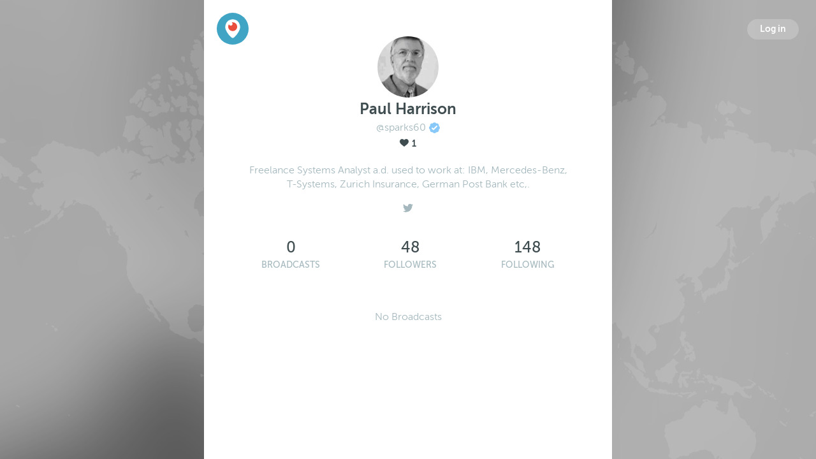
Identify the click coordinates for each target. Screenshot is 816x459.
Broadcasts (290, 265)
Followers (410, 265)
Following (528, 265)
